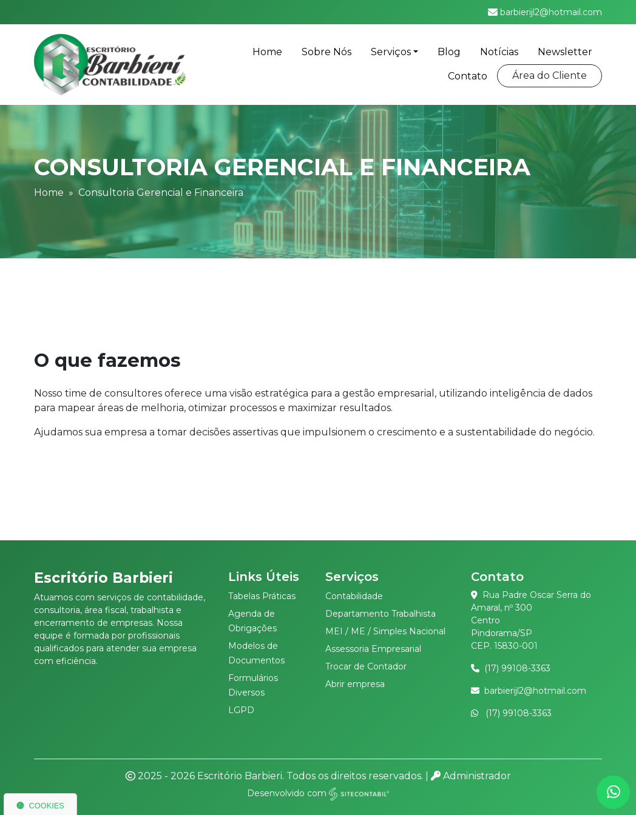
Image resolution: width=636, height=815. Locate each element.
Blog (449, 52)
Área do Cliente (549, 75)
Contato (467, 76)
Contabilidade (354, 596)
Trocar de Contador (366, 666)
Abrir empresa (355, 684)
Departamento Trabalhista (380, 613)
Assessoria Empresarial (373, 648)
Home (267, 52)
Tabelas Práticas (262, 596)
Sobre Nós (326, 52)
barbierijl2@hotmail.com (535, 690)
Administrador (471, 776)
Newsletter (565, 52)
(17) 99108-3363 (517, 668)
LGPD (241, 710)
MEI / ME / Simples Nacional (385, 631)
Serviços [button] (391, 52)
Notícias (499, 52)
